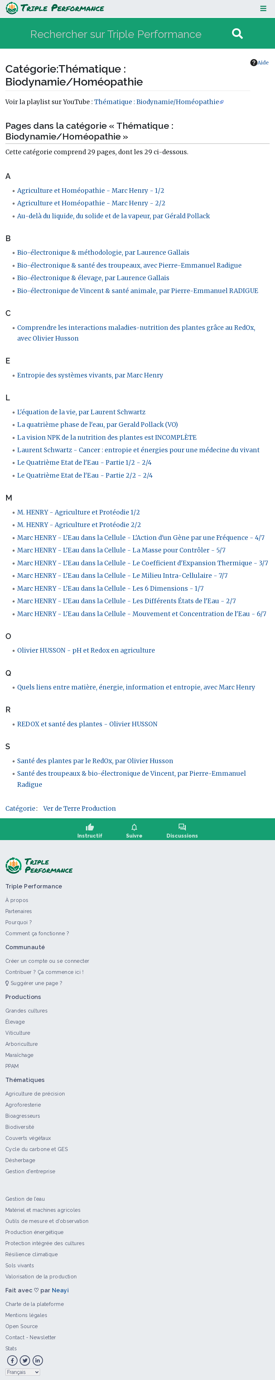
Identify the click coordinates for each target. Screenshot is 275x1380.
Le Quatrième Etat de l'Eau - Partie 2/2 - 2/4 (85, 475)
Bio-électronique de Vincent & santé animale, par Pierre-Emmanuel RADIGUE (137, 291)
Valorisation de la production (41, 1273)
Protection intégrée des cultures (45, 1240)
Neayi (60, 1287)
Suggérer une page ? (33, 980)
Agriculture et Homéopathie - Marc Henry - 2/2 (91, 203)
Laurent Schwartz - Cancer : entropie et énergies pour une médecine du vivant (138, 450)
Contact (14, 1334)
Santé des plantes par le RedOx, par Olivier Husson (95, 761)
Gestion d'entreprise (30, 1168)
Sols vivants (19, 1262)
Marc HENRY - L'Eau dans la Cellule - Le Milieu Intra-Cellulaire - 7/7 (122, 576)
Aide (259, 62)
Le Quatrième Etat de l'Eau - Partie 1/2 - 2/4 (84, 463)
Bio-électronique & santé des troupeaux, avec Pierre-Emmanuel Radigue (129, 265)
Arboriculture (21, 1041)
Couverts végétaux (28, 1135)
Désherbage (20, 1157)
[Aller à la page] (237, 33)
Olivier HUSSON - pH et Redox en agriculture (86, 650)
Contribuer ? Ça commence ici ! (44, 969)
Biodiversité (19, 1124)
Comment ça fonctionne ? (37, 930)
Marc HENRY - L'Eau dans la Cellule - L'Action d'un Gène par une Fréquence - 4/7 (141, 538)
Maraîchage (19, 1052)
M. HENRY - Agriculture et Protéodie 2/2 (79, 525)
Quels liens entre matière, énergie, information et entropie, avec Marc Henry (136, 687)
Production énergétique (34, 1229)
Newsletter (43, 1334)
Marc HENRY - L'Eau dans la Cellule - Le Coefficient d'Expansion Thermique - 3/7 (142, 563)
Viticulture (17, 1030)
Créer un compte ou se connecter (47, 958)
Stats (11, 1345)
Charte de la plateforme (34, 1301)
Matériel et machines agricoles (43, 1207)
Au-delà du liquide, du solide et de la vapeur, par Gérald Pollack (113, 216)
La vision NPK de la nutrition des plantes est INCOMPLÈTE (107, 438)
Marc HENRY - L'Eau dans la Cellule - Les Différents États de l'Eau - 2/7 (126, 601)
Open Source (21, 1323)
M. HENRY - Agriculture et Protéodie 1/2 (78, 512)
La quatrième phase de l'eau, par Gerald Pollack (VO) (97, 425)
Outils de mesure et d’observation (47, 1218)
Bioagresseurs (22, 1113)
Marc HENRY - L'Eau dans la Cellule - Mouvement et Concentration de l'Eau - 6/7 (141, 614)
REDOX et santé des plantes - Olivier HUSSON (87, 724)
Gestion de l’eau (25, 1196)
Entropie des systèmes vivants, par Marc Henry (90, 375)
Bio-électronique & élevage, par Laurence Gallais (93, 278)
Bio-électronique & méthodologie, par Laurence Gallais (103, 253)
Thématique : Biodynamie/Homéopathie (156, 102)
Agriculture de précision (35, 1090)
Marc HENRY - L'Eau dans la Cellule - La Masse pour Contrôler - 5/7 (121, 550)
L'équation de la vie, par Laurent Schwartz (81, 412)
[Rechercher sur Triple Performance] (130, 33)
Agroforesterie (23, 1102)
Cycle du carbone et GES (36, 1146)
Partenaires (18, 908)
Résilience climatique (31, 1251)
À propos (17, 897)
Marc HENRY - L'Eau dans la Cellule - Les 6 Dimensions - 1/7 (110, 589)
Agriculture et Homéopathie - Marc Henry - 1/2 (90, 191)
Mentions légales (26, 1312)
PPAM (12, 1063)
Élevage (15, 1018)
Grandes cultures (26, 1007)
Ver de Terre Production (79, 809)
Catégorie (20, 809)
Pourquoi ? (18, 919)
